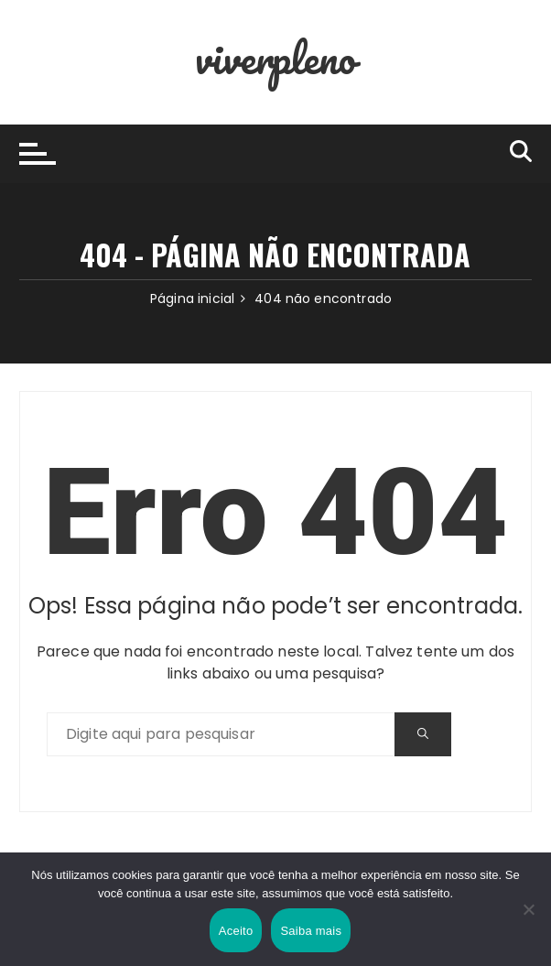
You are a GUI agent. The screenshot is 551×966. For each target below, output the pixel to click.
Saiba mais (310, 931)
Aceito (236, 931)
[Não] (528, 909)
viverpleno (275, 58)
